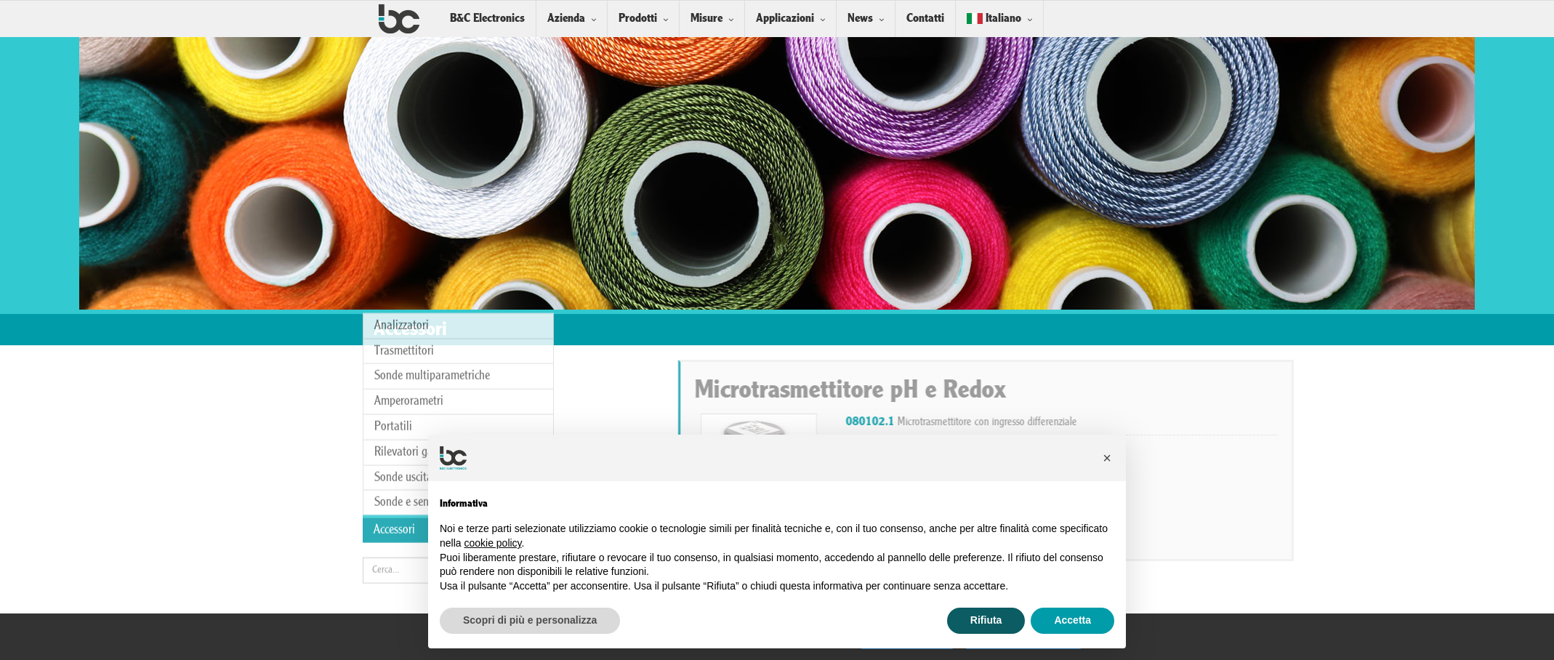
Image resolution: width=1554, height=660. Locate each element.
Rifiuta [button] (986, 620)
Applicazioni (785, 18)
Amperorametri (408, 311)
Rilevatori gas (406, 362)
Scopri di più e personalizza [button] (530, 620)
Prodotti (638, 18)
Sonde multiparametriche (432, 286)
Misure (706, 18)
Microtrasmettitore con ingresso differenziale (1158, 422)
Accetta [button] (1072, 620)
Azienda (566, 18)
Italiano (994, 18)
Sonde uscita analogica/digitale (447, 387)
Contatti (925, 18)
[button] (1107, 458)
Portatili (393, 337)
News (860, 18)
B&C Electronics (487, 18)
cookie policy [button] (492, 543)
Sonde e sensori (410, 412)
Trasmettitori (404, 260)
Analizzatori (401, 235)
